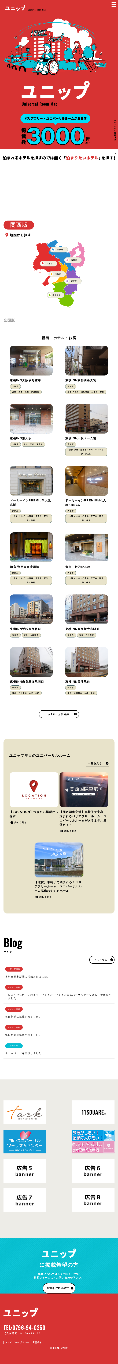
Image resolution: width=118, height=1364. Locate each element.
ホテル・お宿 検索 (58, 714)
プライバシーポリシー (17, 1342)
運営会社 (37, 1342)
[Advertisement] (59, 187)
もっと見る (100, 960)
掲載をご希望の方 (58, 1288)
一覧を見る (95, 763)
